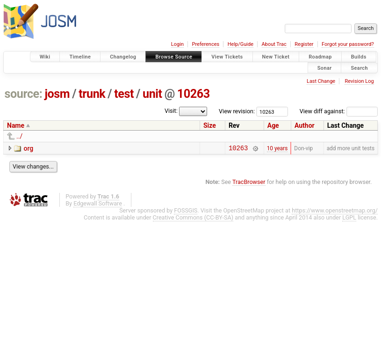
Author (305, 125)
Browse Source (173, 57)
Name (15, 125)
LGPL (349, 218)
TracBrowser (249, 183)
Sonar (324, 68)
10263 (193, 94)
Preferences (205, 44)
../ (19, 136)
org (28, 148)
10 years (277, 149)
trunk (92, 94)
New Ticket (276, 57)
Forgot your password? (348, 44)
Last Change (321, 81)
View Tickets (227, 57)
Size (209, 125)
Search (359, 68)
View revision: (237, 111)
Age (273, 125)
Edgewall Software (97, 204)
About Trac (274, 44)
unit (152, 94)
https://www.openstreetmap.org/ (335, 211)
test (124, 94)
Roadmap (320, 57)
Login (177, 44)
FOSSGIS (185, 211)
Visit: (171, 110)
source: (24, 94)
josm (57, 94)
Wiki (45, 57)
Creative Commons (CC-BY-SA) (193, 218)
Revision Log (359, 81)
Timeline (80, 57)
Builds (359, 57)
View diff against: (339, 111)
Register (304, 44)
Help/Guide (240, 44)
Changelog (123, 57)
